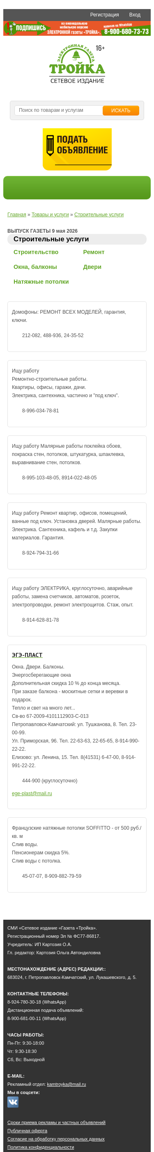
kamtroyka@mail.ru (66, 1084)
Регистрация (104, 15)
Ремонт (93, 252)
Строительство (36, 252)
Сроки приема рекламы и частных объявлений (56, 1122)
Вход (134, 15)
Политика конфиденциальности (40, 1147)
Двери (92, 267)
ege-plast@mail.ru (32, 793)
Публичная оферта (27, 1130)
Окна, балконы (35, 267)
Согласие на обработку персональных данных (56, 1138)
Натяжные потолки (41, 281)
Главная (16, 214)
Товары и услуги (50, 214)
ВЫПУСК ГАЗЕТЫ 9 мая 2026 (42, 231)
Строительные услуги (99, 214)
